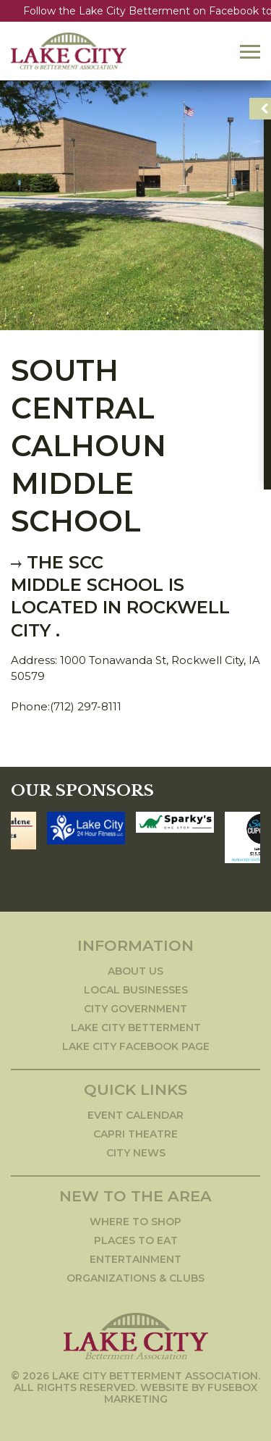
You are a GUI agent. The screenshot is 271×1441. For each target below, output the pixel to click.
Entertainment (135, 1259)
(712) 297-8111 (85, 706)
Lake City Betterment (136, 1027)
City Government (135, 1008)
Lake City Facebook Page (136, 1046)
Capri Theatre (135, 1133)
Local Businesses (136, 989)
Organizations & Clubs (135, 1278)
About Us (135, 971)
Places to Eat (136, 1240)
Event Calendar (135, 1115)
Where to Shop (135, 1221)
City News (135, 1152)
